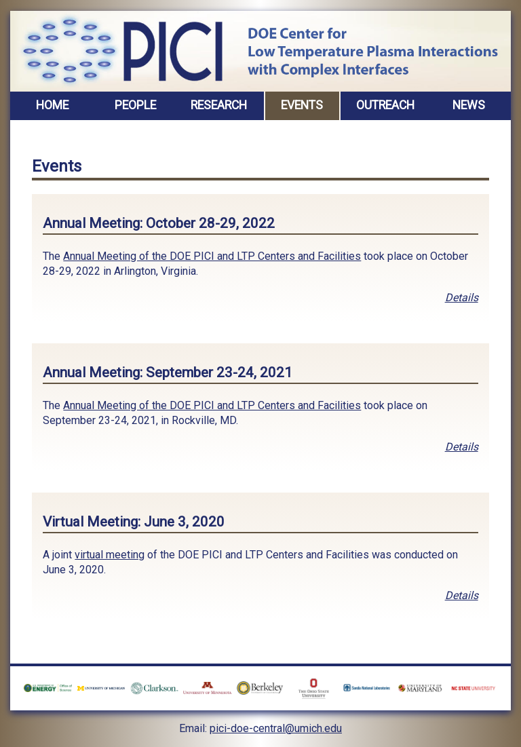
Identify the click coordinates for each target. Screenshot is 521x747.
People (135, 105)
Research (219, 105)
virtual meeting (109, 554)
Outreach (385, 105)
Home (52, 105)
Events (302, 105)
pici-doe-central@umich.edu (276, 728)
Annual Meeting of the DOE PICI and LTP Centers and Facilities (212, 256)
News (468, 105)
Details (461, 297)
